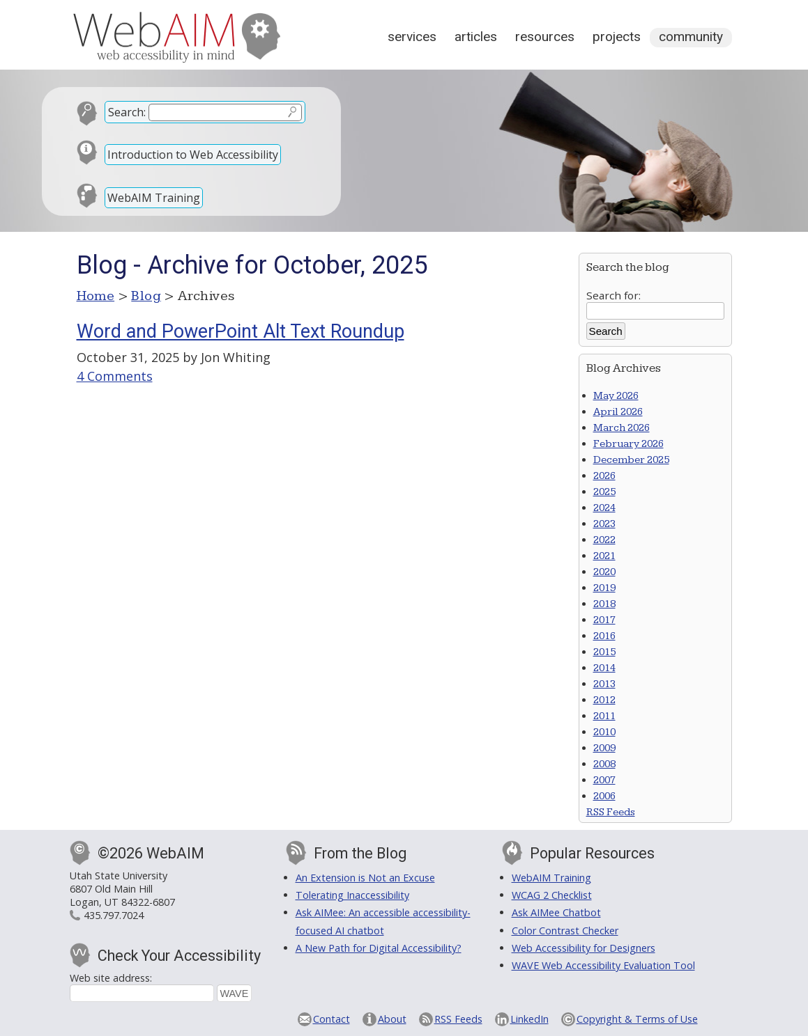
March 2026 (621, 427)
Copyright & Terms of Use (637, 1019)
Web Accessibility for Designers (583, 948)
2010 (604, 732)
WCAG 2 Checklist (552, 895)
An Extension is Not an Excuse (365, 877)
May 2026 (616, 395)
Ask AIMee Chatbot (556, 912)
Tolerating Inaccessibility (352, 895)
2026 (604, 475)
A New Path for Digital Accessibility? (379, 948)
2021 (604, 556)
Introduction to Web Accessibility (192, 154)
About (392, 1019)
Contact (331, 1019)
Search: (127, 112)
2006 (604, 796)
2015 (604, 652)
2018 (604, 604)
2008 (604, 764)
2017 (604, 620)
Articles (476, 37)
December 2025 (631, 459)
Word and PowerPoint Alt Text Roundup (240, 331)
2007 (604, 780)
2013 (604, 684)
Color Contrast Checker (565, 930)
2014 (604, 668)
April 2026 (618, 411)
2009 (604, 748)
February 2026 (628, 443)
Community (691, 37)
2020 (604, 572)
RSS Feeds (610, 812)
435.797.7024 (114, 915)
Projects (617, 37)
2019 (604, 588)
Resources (544, 37)
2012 (604, 700)
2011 (604, 716)
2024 (604, 508)
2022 (604, 540)
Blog (146, 296)
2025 (604, 492)
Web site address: (111, 977)
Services (412, 37)
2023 (604, 524)
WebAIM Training (153, 197)
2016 (604, 636)
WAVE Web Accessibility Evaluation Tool (603, 965)
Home (96, 296)
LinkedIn (529, 1019)
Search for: (613, 295)
